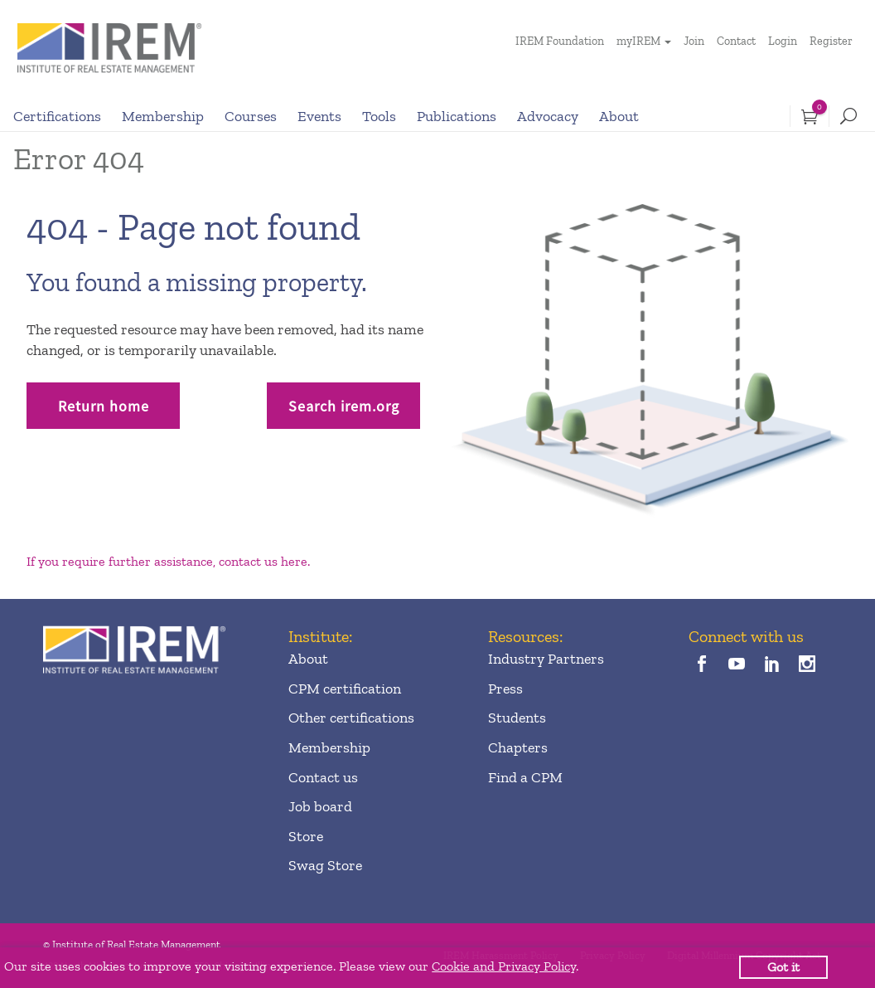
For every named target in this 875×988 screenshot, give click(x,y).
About (619, 116)
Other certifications (351, 717)
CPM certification (344, 688)
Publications (456, 116)
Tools (379, 116)
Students (517, 717)
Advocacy (547, 116)
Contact (736, 41)
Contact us (323, 777)
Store (305, 836)
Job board (320, 806)
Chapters (518, 747)
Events (319, 116)
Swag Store (325, 865)
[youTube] (737, 665)
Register (831, 41)
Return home (103, 406)
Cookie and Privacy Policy (504, 966)
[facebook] (702, 665)
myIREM (638, 41)
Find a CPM (525, 777)
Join (694, 41)
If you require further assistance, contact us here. (168, 561)
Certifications (57, 116)
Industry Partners (546, 659)
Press (505, 688)
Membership (163, 116)
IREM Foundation (559, 41)
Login (782, 41)
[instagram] (807, 665)
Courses (251, 116)
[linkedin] (772, 665)
